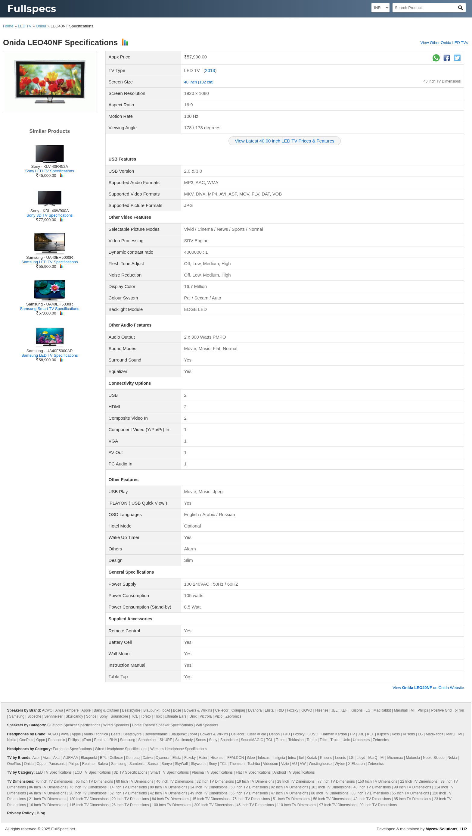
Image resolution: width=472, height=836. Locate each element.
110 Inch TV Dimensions (296, 805)
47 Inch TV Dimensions (289, 793)
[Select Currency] (380, 7)
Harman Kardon (334, 734)
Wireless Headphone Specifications (178, 749)
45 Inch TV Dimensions (255, 805)
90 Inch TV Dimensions (378, 805)
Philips (423, 710)
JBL (334, 710)
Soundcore (119, 716)
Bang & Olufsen (106, 710)
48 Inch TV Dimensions (372, 787)
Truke (335, 740)
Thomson (236, 764)
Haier (203, 758)
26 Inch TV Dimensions (130, 805)
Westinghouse (320, 764)
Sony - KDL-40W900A (49, 210)
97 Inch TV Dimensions (337, 805)
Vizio (218, 716)
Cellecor (221, 710)
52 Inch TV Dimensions (128, 793)
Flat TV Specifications (253, 772)
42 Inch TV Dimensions (168, 793)
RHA (113, 740)
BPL (103, 758)
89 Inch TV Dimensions (168, 787)
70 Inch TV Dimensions (54, 781)
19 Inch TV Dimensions (255, 781)
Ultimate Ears (175, 716)
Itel (301, 758)
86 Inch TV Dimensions (47, 787)
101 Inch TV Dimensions (331, 787)
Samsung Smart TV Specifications (49, 308)
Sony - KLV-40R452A (49, 166)
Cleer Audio (256, 734)
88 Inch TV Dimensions (330, 793)
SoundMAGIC (252, 740)
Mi (413, 710)
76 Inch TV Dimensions (88, 787)
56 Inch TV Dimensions (249, 793)
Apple (86, 710)
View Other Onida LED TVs (444, 42)
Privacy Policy (20, 813)
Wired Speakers (116, 725)
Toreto (146, 716)
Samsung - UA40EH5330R (49, 304)
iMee (251, 758)
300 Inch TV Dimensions (214, 805)
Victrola (206, 716)
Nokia (12, 740)
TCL (134, 716)
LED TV (24, 26)
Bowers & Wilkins (198, 710)
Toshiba (253, 764)
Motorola (413, 758)
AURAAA (70, 758)
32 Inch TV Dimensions (215, 781)
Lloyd (361, 758)
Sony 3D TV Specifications (49, 215)
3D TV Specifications (130, 772)
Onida (41, 26)
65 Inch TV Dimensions (94, 781)
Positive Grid (441, 710)
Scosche (34, 716)
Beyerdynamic (156, 734)
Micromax (395, 758)
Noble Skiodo (433, 758)
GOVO (306, 710)
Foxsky (292, 710)
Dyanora (255, 710)
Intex (292, 758)
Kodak (312, 758)
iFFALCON (235, 758)
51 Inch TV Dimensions (291, 799)
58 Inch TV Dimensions (331, 799)
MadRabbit (382, 710)
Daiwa (148, 758)
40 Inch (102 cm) (199, 82)
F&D (280, 710)
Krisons (356, 710)
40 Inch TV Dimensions (442, 81)
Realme (100, 740)
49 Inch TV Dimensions (209, 793)
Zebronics (233, 716)
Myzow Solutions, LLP (446, 829)
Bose (177, 710)
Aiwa (59, 710)
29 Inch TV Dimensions (130, 799)
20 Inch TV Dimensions (88, 793)
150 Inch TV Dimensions (377, 781)
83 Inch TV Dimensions (370, 793)
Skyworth (198, 764)
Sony (103, 716)
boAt (166, 710)
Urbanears (361, 740)
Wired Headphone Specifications (121, 749)
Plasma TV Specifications (212, 772)
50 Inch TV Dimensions (249, 787)
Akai (56, 758)
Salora (103, 764)
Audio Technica (96, 734)
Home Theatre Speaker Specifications (162, 725)
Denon (274, 734)
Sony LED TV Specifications (49, 171)
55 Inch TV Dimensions (410, 793)
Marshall (401, 710)
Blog (41, 813)
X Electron (356, 764)
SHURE (166, 740)
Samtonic (136, 764)
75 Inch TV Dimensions (251, 799)
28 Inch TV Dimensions (296, 781)
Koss (396, 734)
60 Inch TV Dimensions (134, 781)
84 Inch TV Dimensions (170, 799)
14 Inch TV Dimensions (128, 787)
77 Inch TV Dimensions (336, 781)
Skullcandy (74, 716)
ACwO (47, 710)
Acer (36, 758)
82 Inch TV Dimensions (289, 787)
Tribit (158, 716)
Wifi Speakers (207, 725)
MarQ (450, 734)
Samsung (16, 716)
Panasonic (56, 740)
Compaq (238, 710)
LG (368, 710)
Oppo (40, 740)
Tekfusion (296, 740)
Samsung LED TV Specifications (49, 262)
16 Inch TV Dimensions (47, 805)
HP (352, 734)
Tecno (280, 740)
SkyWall (181, 764)
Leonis (340, 758)
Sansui (153, 764)
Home (8, 26)
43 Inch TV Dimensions (372, 799)
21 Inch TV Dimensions (47, 799)
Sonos (91, 716)
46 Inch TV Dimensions (47, 793)
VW (303, 764)
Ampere (72, 710)
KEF (343, 710)
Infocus (264, 758)
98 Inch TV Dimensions (412, 787)
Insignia (278, 758)
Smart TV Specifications (169, 772)
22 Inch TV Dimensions (419, 781)
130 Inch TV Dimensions (89, 799)
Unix (193, 716)
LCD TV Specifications (93, 772)
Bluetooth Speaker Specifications (73, 725)
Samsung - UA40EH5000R (49, 257)
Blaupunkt (151, 710)
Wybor (340, 764)
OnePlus (26, 740)
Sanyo (167, 764)
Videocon (270, 764)
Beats (115, 734)
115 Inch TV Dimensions (89, 805)
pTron (459, 710)
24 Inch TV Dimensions (209, 787)
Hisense (321, 710)
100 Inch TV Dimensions (171, 805)
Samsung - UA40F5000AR (49, 351)
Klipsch (383, 734)
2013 (210, 70)
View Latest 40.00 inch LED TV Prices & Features (284, 140)
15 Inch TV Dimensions (211, 799)
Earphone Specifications (72, 749)
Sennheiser (53, 716)
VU (294, 764)
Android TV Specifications (294, 772)
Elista (269, 710)
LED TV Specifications (54, 772)
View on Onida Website (428, 687)
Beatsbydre (131, 710)
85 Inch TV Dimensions (412, 799)
